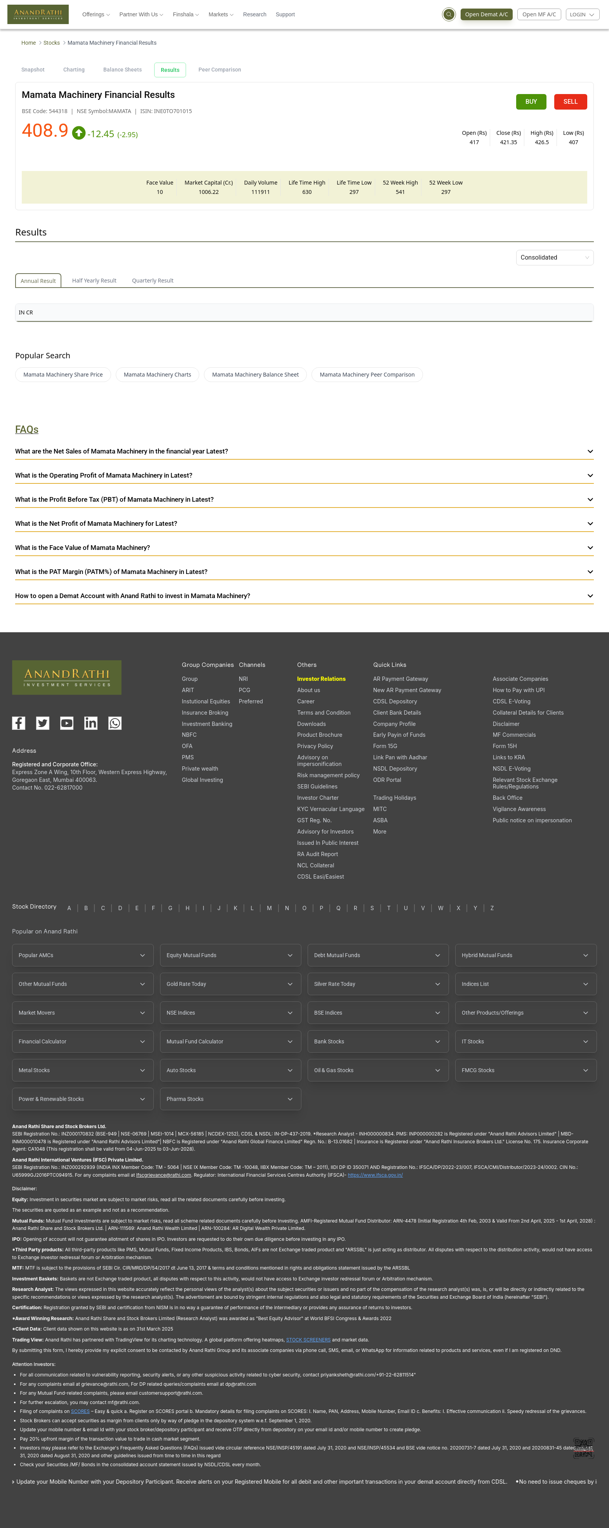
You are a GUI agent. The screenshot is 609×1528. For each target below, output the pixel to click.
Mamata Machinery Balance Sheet (255, 374)
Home (28, 43)
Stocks (52, 43)
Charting (74, 69)
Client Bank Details (397, 712)
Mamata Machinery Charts (157, 374)
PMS (188, 757)
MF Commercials (514, 734)
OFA (187, 746)
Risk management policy (328, 775)
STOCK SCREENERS (308, 1340)
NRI (243, 678)
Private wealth (200, 768)
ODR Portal (387, 779)
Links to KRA (509, 757)
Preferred (251, 701)
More (379, 832)
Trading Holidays (394, 797)
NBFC (189, 734)
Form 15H (505, 746)
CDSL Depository (395, 701)
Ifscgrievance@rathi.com (163, 1175)
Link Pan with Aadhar (400, 757)
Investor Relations (321, 678)
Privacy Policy (315, 746)
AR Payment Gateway (400, 678)
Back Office (508, 797)
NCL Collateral (315, 865)
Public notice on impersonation (532, 820)
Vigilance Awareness (519, 809)
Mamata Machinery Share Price (63, 374)
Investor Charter (318, 797)
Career (306, 701)
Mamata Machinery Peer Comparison (367, 374)
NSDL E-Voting (512, 768)
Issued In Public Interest (327, 842)
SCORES (80, 1411)
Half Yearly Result (94, 280)
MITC (380, 809)
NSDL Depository (395, 768)
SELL (571, 101)
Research (254, 14)
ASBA (380, 820)
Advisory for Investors (325, 831)
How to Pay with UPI (519, 690)
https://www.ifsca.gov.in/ (375, 1175)
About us (308, 690)
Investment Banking (207, 723)
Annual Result (38, 280)
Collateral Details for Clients (528, 712)
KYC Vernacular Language (331, 809)
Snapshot (33, 69)
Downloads (311, 723)
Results (170, 70)
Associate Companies (520, 678)
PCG (245, 690)
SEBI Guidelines (317, 786)
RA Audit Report (317, 854)
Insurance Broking (205, 712)
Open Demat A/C (489, 14)
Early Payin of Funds (399, 734)
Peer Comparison (219, 69)
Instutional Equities (206, 701)
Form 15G (385, 746)
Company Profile (394, 723)
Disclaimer (506, 723)
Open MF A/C (539, 14)
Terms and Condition (323, 712)
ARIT (188, 690)
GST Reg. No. (314, 820)
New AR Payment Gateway (407, 690)
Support (285, 14)
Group (190, 678)
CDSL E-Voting (512, 701)
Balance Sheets (122, 69)
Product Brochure (319, 734)
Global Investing (202, 779)
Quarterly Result (153, 280)
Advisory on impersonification (319, 760)
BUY (531, 101)
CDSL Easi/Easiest (320, 876)
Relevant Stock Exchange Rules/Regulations (525, 783)
